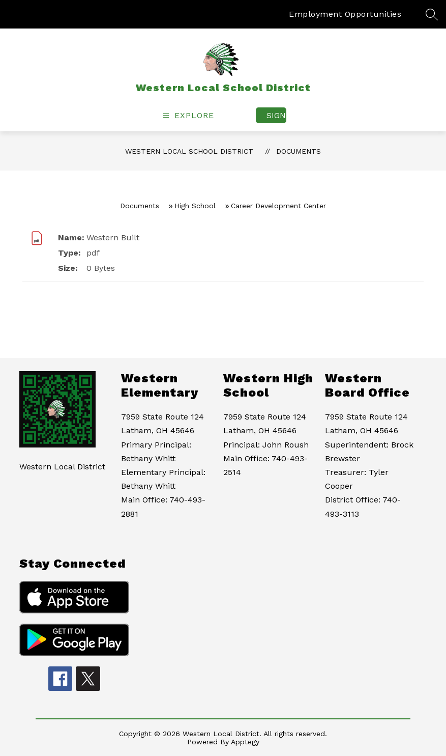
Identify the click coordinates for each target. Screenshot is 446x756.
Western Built (112, 237)
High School (195, 206)
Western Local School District (189, 151)
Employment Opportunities (345, 14)
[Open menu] (187, 115)
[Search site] (432, 14)
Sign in (276, 115)
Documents (298, 151)
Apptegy (245, 742)
